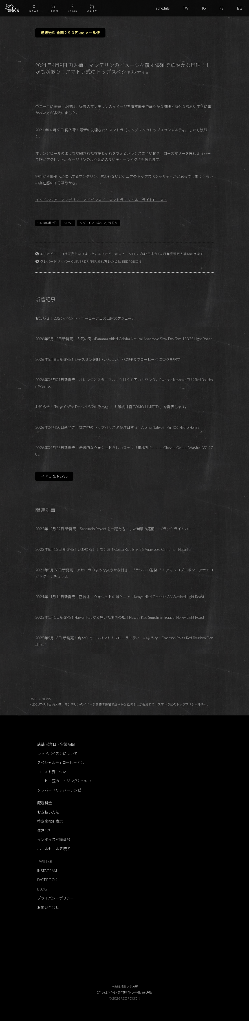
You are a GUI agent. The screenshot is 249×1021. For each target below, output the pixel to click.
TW (186, 8)
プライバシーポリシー (55, 898)
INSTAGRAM (47, 870)
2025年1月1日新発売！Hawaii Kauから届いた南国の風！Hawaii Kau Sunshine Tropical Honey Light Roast (119, 617)
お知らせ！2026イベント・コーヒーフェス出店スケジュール (85, 318)
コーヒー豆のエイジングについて (64, 781)
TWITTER (44, 861)
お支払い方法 (48, 812)
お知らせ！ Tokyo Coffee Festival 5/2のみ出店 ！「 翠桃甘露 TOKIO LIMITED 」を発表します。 (112, 407)
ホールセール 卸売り (54, 849)
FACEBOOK (47, 880)
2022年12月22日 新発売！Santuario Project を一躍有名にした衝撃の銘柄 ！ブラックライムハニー (117, 529)
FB (221, 8)
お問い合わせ (48, 907)
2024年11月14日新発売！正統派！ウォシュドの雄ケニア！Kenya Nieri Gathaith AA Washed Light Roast (119, 597)
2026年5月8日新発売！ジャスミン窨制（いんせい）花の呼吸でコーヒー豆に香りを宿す (107, 359)
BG (239, 8)
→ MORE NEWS (54, 476)
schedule (162, 8)
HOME (32, 699)
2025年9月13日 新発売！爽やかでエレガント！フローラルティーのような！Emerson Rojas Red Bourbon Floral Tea (124, 641)
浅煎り (113, 223)
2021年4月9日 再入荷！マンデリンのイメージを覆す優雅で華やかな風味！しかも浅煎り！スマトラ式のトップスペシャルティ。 (121, 704)
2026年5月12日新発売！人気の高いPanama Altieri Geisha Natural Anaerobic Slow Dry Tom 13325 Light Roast (123, 339)
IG (204, 8)
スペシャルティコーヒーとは (60, 762)
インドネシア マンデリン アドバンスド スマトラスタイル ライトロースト (101, 200)
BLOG (42, 889)
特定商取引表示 (50, 821)
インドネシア (97, 223)
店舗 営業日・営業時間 (56, 744)
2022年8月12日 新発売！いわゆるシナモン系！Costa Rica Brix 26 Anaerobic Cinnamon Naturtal (113, 549)
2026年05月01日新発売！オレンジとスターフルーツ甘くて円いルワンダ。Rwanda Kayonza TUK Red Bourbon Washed (124, 382)
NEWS (68, 223)
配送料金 (44, 803)
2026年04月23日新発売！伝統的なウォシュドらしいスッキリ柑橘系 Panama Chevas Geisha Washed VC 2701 (124, 450)
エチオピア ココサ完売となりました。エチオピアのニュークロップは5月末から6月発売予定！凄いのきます (122, 254)
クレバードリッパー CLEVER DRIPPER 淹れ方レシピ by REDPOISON (90, 261)
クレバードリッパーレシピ (59, 790)
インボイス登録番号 (53, 839)
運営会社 (44, 830)
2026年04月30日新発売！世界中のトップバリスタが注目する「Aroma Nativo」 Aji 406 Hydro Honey (117, 427)
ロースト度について (53, 772)
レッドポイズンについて (57, 753)
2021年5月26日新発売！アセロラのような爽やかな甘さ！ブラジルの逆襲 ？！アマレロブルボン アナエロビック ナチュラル (124, 573)
